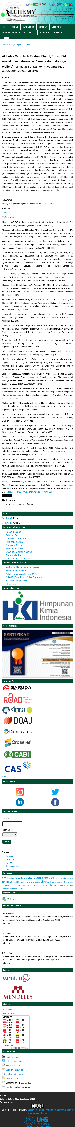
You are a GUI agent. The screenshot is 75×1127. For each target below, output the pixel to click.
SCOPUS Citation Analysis (19, 552)
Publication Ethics (14, 542)
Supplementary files (14, 1070)
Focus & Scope (13, 532)
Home (5, 27)
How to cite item (13, 1065)
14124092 (7, 518)
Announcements (11, 32)
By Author (10, 859)
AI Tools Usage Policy (16, 581)
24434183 (7, 523)
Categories (28, 27)
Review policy (12, 1078)
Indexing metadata (14, 1061)
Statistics (30, 32)
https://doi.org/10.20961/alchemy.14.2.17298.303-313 (29, 492)
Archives (56, 27)
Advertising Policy (14, 548)
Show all (12, 899)
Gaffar (27, 45)
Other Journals (12, 866)
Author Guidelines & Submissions (22, 567)
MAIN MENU (6, 37)
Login (60, 4)
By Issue (9, 856)
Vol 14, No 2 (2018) (15, 45)
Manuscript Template (16, 571)
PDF (5, 212)
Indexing (44, 32)
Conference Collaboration (18, 558)
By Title (9, 863)
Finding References (14, 1074)
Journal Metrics (13, 555)
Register (68, 4)
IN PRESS (57, 32)
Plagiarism (11, 584)
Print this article (12, 1057)
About (15, 27)
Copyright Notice (14, 545)
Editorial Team (13, 535)
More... (5, 776)
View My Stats (8, 1014)
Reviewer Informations (17, 538)
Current (43, 27)
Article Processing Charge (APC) (22, 574)
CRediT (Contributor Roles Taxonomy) (24, 577)
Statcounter (7, 1009)
